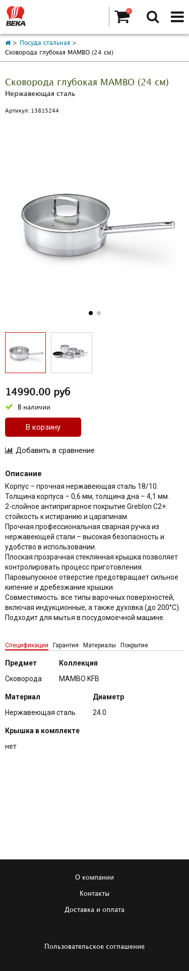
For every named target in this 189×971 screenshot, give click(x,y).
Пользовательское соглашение (94, 947)
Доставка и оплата (94, 910)
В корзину (43, 427)
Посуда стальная (45, 43)
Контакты (94, 894)
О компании (94, 878)
